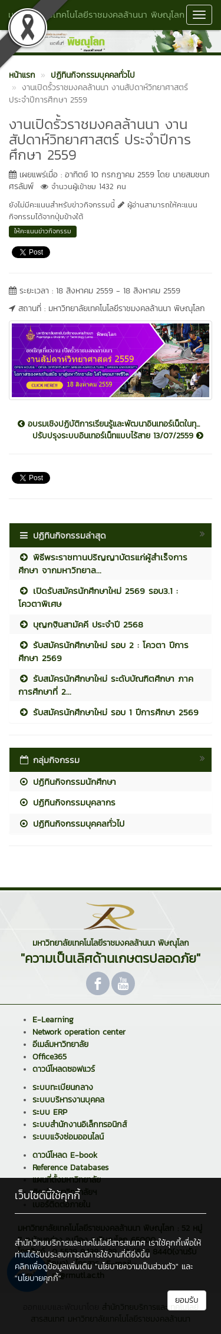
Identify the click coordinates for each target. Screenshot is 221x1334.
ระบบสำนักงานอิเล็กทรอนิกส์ (79, 1124)
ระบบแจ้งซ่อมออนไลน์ (68, 1137)
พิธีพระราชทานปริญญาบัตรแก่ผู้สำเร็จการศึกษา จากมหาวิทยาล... (102, 563)
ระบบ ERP (49, 1112)
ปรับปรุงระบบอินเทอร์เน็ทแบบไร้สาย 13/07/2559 (117, 436)
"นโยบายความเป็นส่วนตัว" (137, 1266)
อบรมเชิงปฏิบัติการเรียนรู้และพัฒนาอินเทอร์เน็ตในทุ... (109, 424)
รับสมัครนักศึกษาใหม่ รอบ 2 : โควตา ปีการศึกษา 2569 (103, 651)
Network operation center (79, 1032)
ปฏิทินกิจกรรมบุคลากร (67, 802)
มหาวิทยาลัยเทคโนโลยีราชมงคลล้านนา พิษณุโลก (96, 14)
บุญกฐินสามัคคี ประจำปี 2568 (80, 624)
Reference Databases (70, 1167)
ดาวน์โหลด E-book (64, 1155)
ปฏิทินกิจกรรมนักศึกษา (67, 781)
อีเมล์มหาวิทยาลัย (60, 1044)
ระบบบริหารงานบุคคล (68, 1100)
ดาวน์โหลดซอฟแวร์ (63, 1069)
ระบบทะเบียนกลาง (62, 1087)
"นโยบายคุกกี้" (38, 1278)
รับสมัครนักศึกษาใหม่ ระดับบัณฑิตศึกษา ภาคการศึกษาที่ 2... (105, 685)
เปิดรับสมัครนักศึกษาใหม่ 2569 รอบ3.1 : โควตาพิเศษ (98, 597)
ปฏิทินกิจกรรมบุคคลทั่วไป (71, 823)
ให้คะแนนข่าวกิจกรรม (42, 231)
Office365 (49, 1057)
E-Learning (53, 1019)
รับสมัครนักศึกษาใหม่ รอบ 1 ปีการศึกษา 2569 (108, 712)
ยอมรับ (187, 1300)
